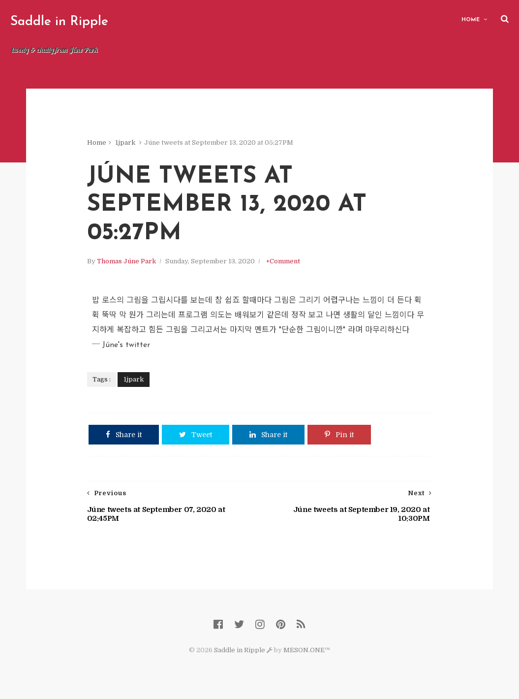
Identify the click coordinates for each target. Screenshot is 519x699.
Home (470, 20)
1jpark (125, 142)
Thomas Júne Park (126, 261)
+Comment (283, 261)
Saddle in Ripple (59, 22)
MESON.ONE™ (306, 650)
